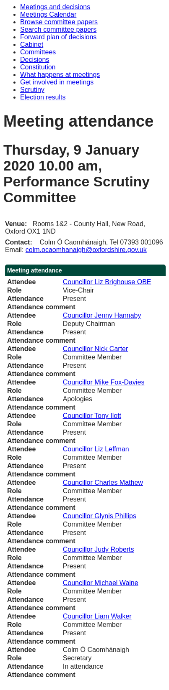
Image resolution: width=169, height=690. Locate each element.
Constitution (38, 67)
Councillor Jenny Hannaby (102, 315)
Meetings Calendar (48, 14)
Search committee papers (58, 29)
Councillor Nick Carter (95, 348)
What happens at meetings (60, 74)
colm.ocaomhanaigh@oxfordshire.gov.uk (86, 249)
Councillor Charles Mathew (103, 482)
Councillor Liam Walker (97, 616)
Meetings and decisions (55, 6)
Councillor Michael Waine (100, 582)
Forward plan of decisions (58, 37)
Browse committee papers (59, 21)
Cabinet (31, 44)
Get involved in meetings (57, 82)
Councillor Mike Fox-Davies (104, 382)
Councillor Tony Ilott (92, 415)
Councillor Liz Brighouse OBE (107, 281)
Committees (38, 52)
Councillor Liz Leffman (96, 449)
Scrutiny (32, 89)
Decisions (34, 59)
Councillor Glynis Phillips (99, 515)
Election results (43, 97)
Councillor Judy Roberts (98, 549)
